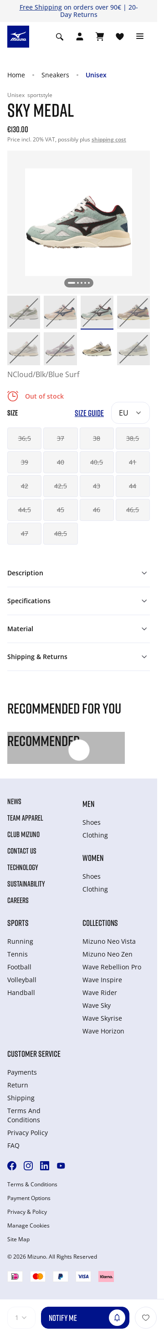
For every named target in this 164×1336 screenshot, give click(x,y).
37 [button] (60, 438)
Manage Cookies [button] (28, 1225)
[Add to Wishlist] (146, 1318)
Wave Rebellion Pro (111, 967)
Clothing (95, 835)
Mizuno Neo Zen (107, 954)
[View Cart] (100, 37)
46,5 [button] (132, 509)
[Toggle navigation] (139, 36)
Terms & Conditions (32, 1184)
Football (19, 967)
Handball (21, 992)
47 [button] (24, 533)
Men (88, 804)
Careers (18, 900)
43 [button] (96, 485)
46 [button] (96, 509)
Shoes (91, 822)
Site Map (18, 1239)
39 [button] (24, 462)
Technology (22, 867)
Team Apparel (25, 817)
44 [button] (132, 485)
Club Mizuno (23, 834)
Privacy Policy (27, 1132)
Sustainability (26, 883)
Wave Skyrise (102, 1018)
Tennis (17, 954)
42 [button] (24, 485)
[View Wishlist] (120, 37)
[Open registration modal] (80, 37)
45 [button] (60, 509)
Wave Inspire (102, 979)
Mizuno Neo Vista (109, 941)
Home (16, 74)
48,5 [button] (60, 533)
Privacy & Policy (27, 1212)
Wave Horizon (103, 1031)
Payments (22, 1072)
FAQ (13, 1145)
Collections (100, 923)
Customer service (34, 1054)
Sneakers (55, 74)
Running (20, 941)
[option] (23, 312)
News (14, 801)
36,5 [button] (24, 438)
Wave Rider (99, 992)
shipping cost (109, 139)
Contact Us (21, 850)
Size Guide (89, 413)
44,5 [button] (24, 509)
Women (92, 858)
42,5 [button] (60, 485)
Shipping (21, 1097)
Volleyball (21, 979)
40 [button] (60, 462)
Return (17, 1085)
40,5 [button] (96, 462)
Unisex (96, 74)
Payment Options (29, 1198)
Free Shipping (41, 7)
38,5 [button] (132, 438)
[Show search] (60, 37)
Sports (18, 923)
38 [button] (96, 438)
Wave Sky (96, 1005)
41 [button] (132, 462)
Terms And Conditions (24, 1115)
